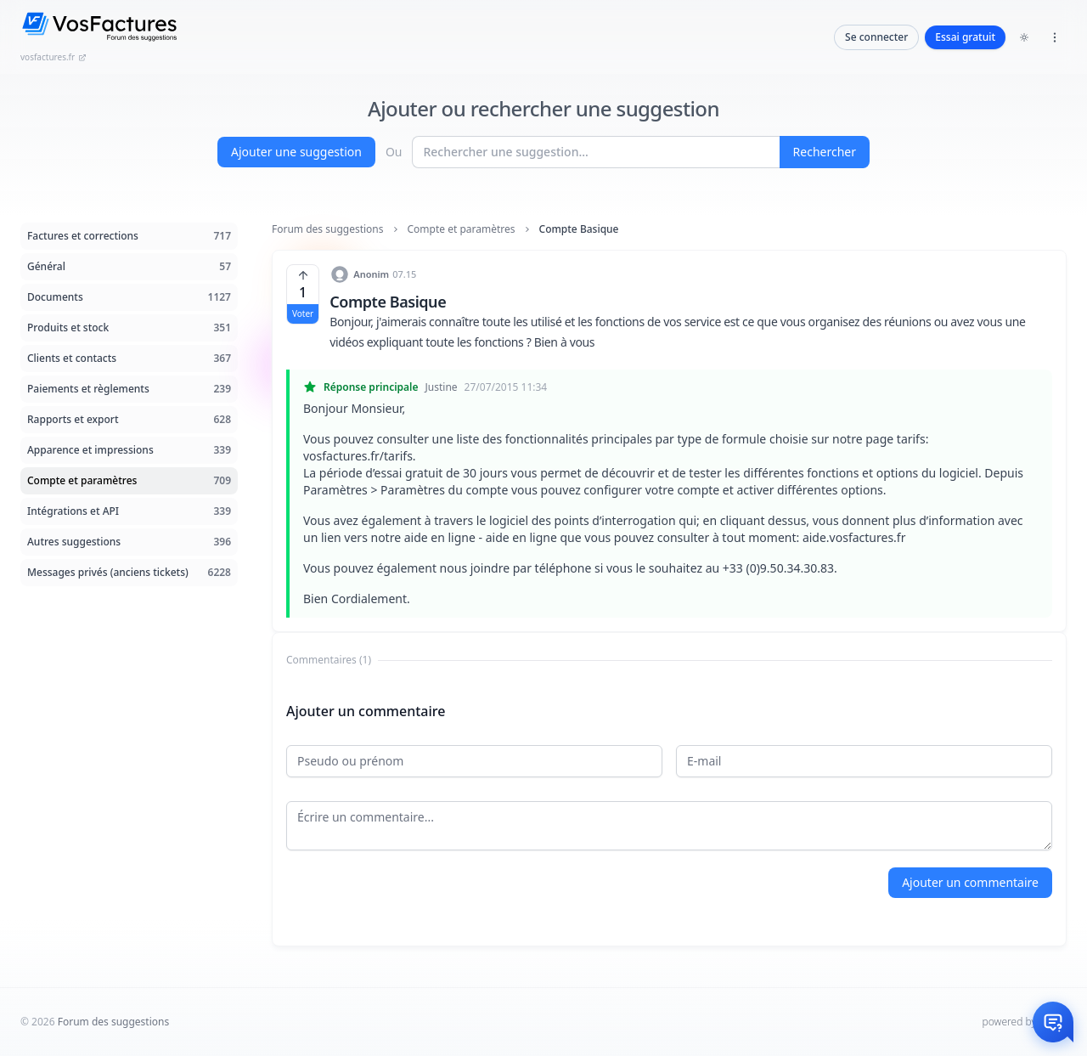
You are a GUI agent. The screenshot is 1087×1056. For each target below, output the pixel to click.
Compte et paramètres (461, 229)
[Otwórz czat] (1053, 1022)
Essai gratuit (965, 37)
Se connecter (876, 37)
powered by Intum (1025, 1021)
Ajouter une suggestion (296, 152)
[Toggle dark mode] (1024, 37)
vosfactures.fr (53, 57)
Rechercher (824, 152)
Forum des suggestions (328, 229)
